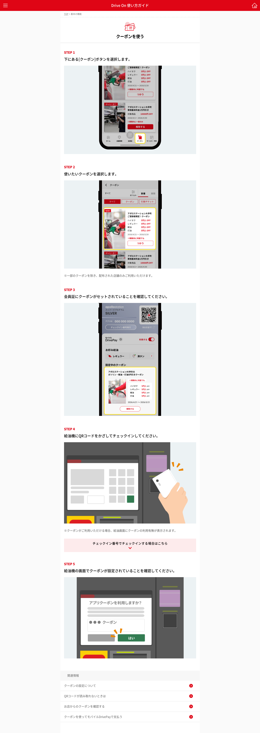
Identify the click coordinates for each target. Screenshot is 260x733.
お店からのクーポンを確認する (84, 706)
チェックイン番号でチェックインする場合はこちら (130, 543)
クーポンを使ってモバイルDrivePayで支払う (93, 716)
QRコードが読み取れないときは (85, 696)
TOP (66, 14)
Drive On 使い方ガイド (130, 5)
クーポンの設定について (80, 685)
